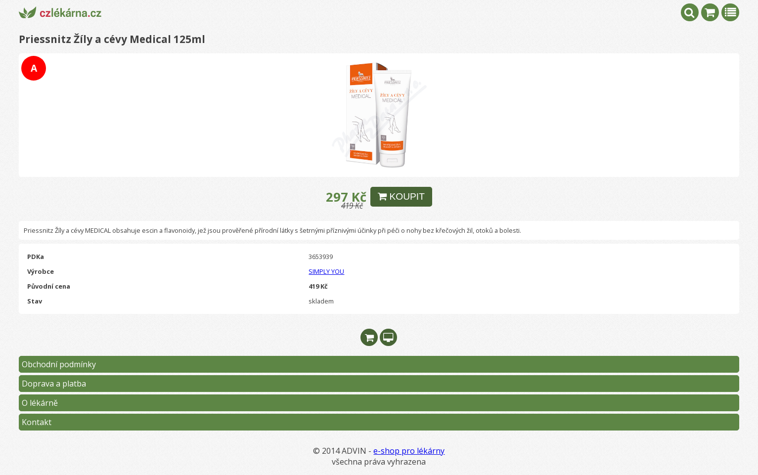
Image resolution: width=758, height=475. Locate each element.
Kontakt (36, 422)
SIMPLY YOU (326, 271)
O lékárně (40, 402)
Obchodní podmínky (59, 364)
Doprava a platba (54, 383)
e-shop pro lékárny (409, 450)
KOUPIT (401, 196)
